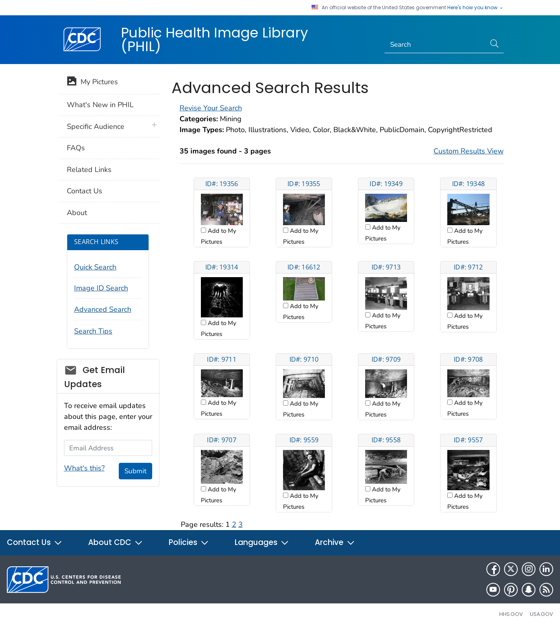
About (77, 213)
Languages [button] (262, 542)
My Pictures (92, 82)
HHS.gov (511, 614)
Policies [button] (189, 542)
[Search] (435, 45)
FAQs (76, 148)
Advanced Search (102, 309)
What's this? (84, 468)
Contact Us (84, 191)
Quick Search (95, 267)
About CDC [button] (115, 542)
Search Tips (93, 331)
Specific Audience (95, 126)
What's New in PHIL (100, 105)
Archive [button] (335, 542)
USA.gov (541, 614)
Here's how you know (475, 7)
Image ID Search (101, 288)
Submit (135, 471)
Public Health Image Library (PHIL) (214, 39)
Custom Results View (469, 151)
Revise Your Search (211, 108)
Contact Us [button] (34, 542)
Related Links (89, 169)
